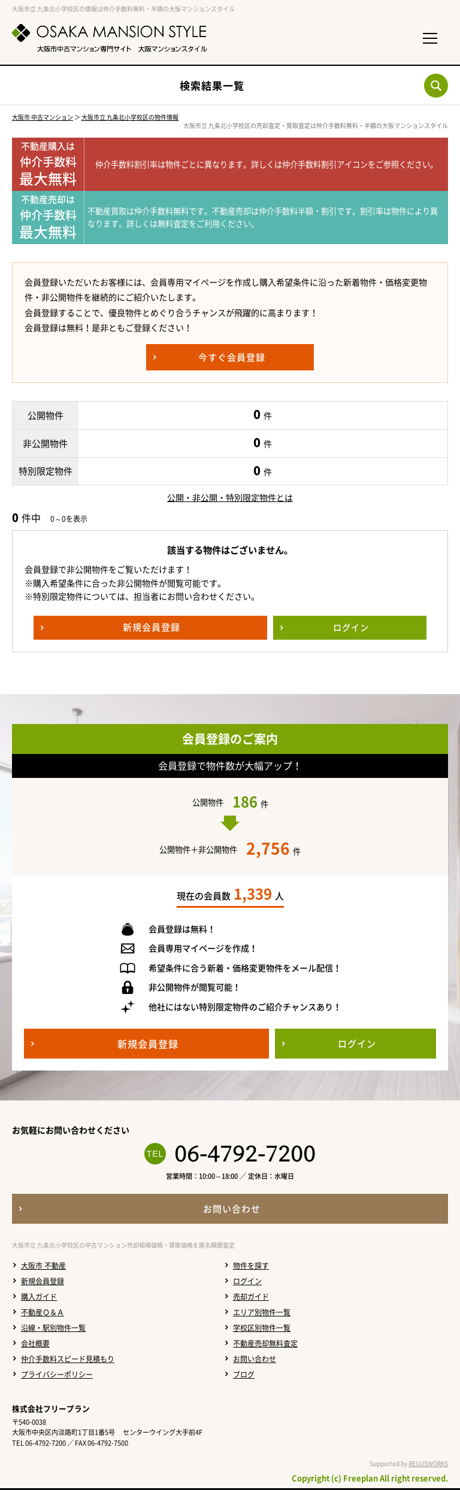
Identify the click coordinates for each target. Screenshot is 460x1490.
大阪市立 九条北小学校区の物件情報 (129, 116)
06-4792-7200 (245, 1153)
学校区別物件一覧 (261, 1327)
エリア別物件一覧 (261, 1312)
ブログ (244, 1374)
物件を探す (251, 1265)
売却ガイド (251, 1296)
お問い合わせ (254, 1359)
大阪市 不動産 (43, 1265)
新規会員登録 (42, 1281)
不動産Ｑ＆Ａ (42, 1312)
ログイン (247, 1281)
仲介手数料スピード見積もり (67, 1359)
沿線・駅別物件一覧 (53, 1327)
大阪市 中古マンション (42, 116)
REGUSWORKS (428, 1463)
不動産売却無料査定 (265, 1343)
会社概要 (35, 1343)
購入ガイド (39, 1296)
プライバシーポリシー (57, 1374)
